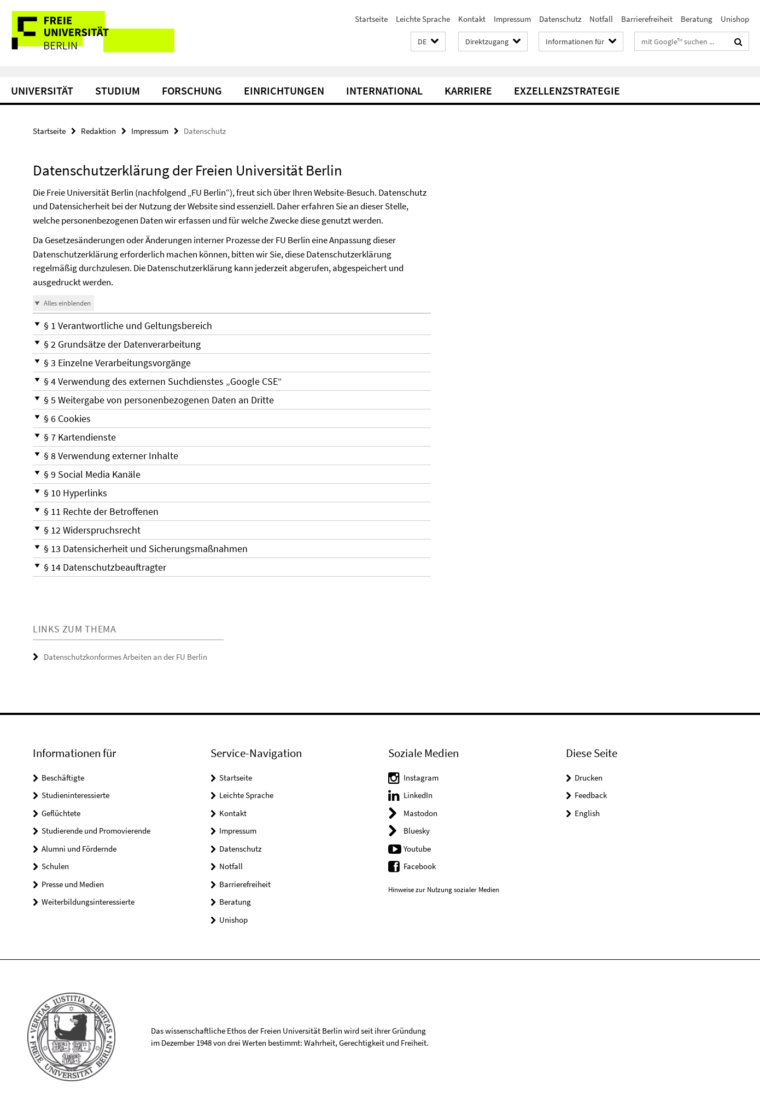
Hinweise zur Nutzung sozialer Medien (443, 889)
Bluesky (417, 830)
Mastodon (420, 813)
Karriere (468, 90)
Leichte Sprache (423, 19)
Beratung (696, 19)
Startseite (371, 19)
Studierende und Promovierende (96, 830)
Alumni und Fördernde (79, 848)
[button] (428, 42)
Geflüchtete (61, 813)
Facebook (420, 866)
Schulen (55, 866)
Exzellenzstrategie (567, 90)
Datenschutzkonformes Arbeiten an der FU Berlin (125, 657)
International (384, 90)
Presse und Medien (73, 884)
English (587, 813)
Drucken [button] (589, 777)
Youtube (417, 848)
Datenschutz (560, 19)
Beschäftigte (63, 777)
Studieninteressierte (75, 795)
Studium (117, 90)
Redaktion (98, 131)
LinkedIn (418, 795)
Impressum (512, 19)
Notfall (601, 19)
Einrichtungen (284, 90)
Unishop (735, 19)
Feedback (591, 795)
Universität (42, 90)
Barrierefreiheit (647, 19)
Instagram (421, 777)
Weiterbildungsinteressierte (88, 901)
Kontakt (472, 19)
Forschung (192, 90)
